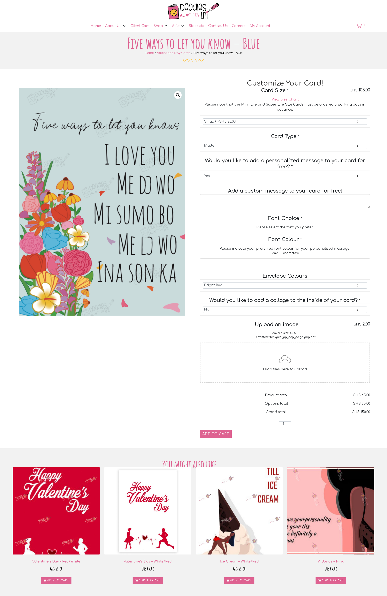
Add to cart (215, 434)
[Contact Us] (218, 25)
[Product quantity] (285, 424)
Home (149, 53)
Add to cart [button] (58, 580)
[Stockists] (196, 25)
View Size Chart (285, 99)
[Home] (95, 25)
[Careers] (239, 25)
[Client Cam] (139, 25)
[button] (178, 95)
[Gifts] (178, 25)
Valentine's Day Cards (173, 53)
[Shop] (160, 25)
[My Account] (260, 25)
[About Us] (115, 25)
